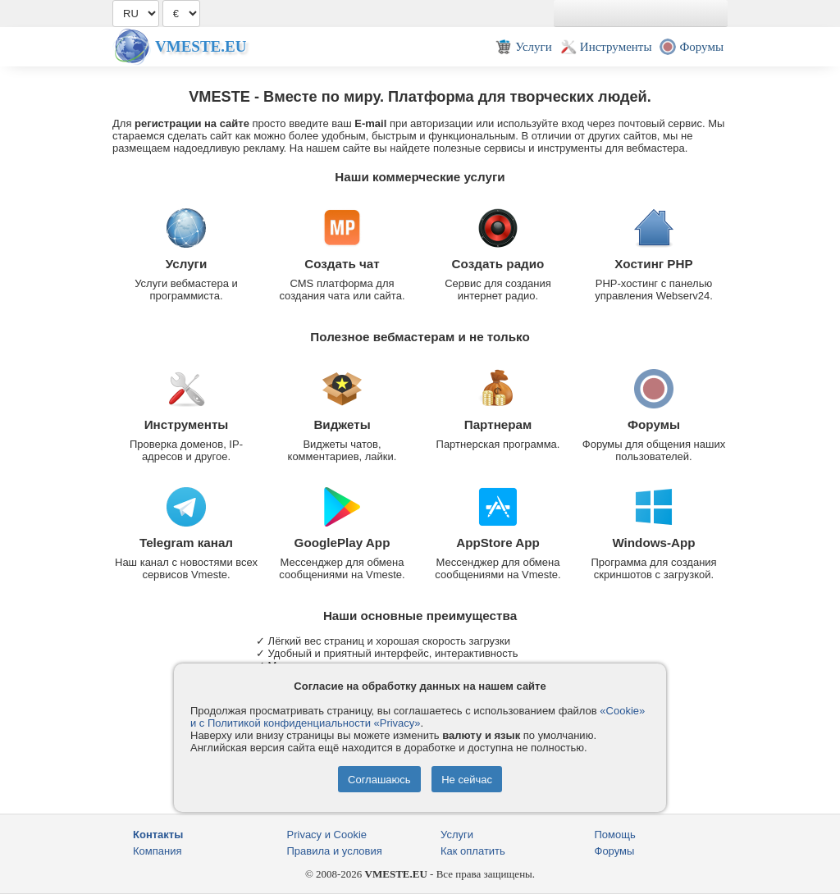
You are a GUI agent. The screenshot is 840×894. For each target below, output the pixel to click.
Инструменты (186, 424)
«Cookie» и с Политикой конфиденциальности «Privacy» (417, 717)
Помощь (615, 834)
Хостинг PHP (653, 264)
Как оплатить (473, 851)
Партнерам (498, 424)
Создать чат (341, 264)
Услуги (187, 264)
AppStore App (498, 543)
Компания (157, 851)
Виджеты (341, 424)
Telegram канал (186, 543)
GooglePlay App (342, 543)
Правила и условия (334, 851)
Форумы (654, 424)
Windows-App (653, 543)
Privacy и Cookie (327, 834)
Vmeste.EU (200, 46)
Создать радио (498, 264)
